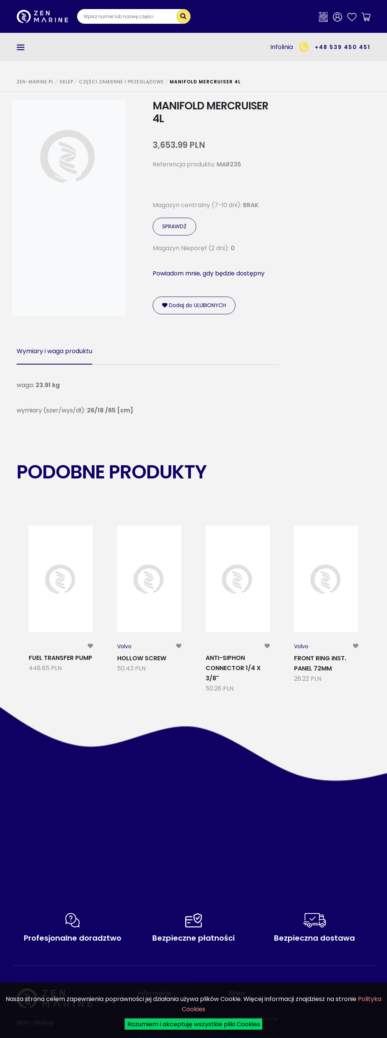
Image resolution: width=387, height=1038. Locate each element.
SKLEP (66, 81)
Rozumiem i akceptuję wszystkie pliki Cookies (193, 1024)
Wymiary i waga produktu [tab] (54, 351)
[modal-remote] (90, 646)
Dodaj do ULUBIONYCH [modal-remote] (194, 305)
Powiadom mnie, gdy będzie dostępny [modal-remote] (209, 273)
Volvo (124, 646)
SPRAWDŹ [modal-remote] (174, 226)
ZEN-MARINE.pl (35, 81)
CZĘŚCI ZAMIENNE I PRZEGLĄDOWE (121, 81)
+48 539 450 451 (342, 47)
